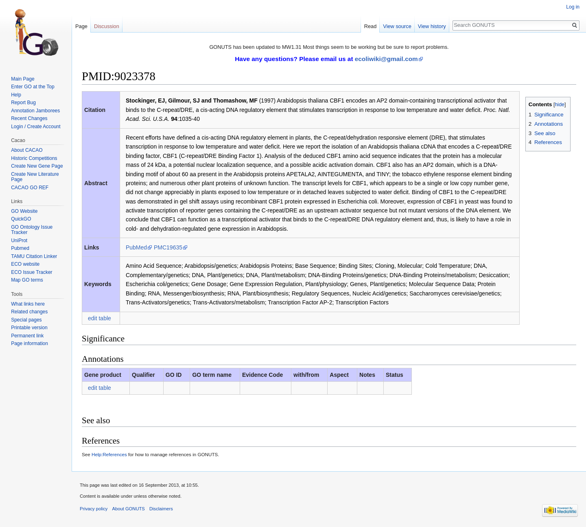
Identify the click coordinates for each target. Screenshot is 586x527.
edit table (99, 318)
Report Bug (23, 102)
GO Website (24, 211)
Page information (29, 343)
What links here (28, 304)
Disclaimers (161, 508)
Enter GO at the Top (33, 87)
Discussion (106, 26)
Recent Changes (29, 118)
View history (432, 26)
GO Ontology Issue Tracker (31, 230)
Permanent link (27, 336)
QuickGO (21, 219)
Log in (572, 7)
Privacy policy (93, 508)
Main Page (22, 79)
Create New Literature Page (35, 177)
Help (16, 95)
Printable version (29, 327)
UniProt (19, 240)
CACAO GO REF (29, 187)
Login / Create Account (35, 126)
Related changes (29, 312)
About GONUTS (128, 508)
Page (81, 26)
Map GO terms (27, 280)
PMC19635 (168, 247)
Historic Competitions (34, 158)
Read (370, 26)
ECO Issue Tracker (31, 272)
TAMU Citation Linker (34, 256)
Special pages (26, 320)
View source (397, 26)
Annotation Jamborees (35, 111)
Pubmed (20, 248)
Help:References (109, 454)
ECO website (25, 264)
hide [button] (559, 104)
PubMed (136, 247)
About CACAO (26, 150)
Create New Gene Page (37, 166)
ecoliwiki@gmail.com (386, 58)
